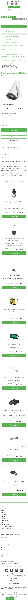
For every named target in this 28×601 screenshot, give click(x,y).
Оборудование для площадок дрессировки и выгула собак (14, 45)
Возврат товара (5, 524)
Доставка (3, 514)
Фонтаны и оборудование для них (11, 36)
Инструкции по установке (7, 526)
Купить (14, 130)
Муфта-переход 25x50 (14, 344)
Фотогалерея (4, 532)
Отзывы (14, 143)
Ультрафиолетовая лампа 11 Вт (14, 377)
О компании (4, 508)
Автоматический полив (8, 31)
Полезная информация (6, 528)
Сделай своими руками (6, 530)
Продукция (3, 518)
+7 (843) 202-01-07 (14, 2)
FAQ (2, 522)
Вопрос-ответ (4, 520)
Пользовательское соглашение (10, 563)
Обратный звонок (14, 7)
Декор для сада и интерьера (9, 49)
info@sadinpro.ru (16, 583)
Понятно (10, 598)
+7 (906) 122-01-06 (14, 4)
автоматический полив (16, 587)
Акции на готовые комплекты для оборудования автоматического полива (13, 55)
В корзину (14, 216)
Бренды (3, 516)
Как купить (3, 510)
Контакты (3, 512)
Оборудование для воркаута (10, 42)
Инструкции (14, 140)
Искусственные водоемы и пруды (11, 34)
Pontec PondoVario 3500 (14, 275)
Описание (14, 137)
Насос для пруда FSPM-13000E (14, 482)
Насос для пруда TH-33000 (14, 202)
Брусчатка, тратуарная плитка (10, 52)
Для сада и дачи (6, 39)
